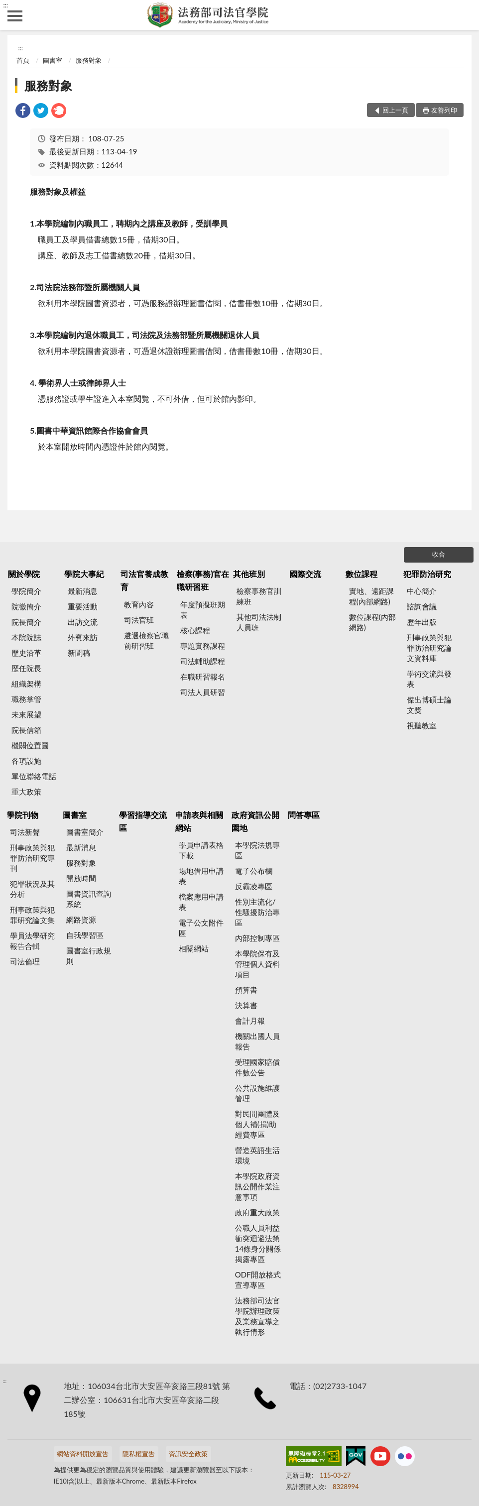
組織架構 (26, 683)
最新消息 (83, 590)
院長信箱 (26, 729)
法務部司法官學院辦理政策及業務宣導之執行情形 (257, 1316)
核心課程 (195, 630)
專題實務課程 (202, 645)
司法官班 (139, 619)
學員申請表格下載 (201, 850)
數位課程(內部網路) (372, 622)
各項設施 (26, 760)
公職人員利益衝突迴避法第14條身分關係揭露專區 (258, 1243)
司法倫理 (25, 961)
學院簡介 (26, 590)
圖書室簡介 (85, 831)
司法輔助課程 (202, 661)
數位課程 (361, 574)
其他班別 (249, 574)
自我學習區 (85, 934)
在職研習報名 (202, 676)
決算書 (246, 1005)
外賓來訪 (83, 637)
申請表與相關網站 (199, 821)
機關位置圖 (30, 745)
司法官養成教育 (144, 580)
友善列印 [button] (444, 110)
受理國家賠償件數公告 (257, 1067)
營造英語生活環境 (257, 1155)
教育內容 (139, 604)
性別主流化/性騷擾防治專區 (257, 912)
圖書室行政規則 (88, 955)
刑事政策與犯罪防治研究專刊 (32, 858)
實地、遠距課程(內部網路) (371, 596)
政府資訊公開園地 (255, 821)
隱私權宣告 (138, 1454)
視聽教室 (422, 725)
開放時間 (81, 878)
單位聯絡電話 (33, 776)
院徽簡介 (26, 606)
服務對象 (89, 60)
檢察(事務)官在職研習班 (203, 580)
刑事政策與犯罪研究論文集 (32, 915)
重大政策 (26, 791)
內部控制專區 (257, 937)
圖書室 (52, 60)
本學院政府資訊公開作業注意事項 (257, 1186)
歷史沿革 (26, 652)
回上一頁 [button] (395, 110)
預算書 (246, 989)
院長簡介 (26, 621)
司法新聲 (25, 831)
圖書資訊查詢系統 (88, 899)
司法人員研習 (202, 692)
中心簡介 (422, 590)
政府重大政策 (257, 1212)
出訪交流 (83, 621)
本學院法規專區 (257, 850)
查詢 (464, 15)
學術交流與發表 (429, 679)
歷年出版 (422, 621)
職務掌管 (26, 699)
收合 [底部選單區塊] (438, 554)
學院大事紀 (84, 574)
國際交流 (305, 574)
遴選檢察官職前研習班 (146, 640)
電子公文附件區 (201, 927)
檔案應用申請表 (201, 902)
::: (5, 5)
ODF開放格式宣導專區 (258, 1279)
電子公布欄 (253, 870)
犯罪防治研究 (427, 574)
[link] (22, 111)
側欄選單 (14, 15)
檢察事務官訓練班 (259, 596)
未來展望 (26, 714)
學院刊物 (22, 814)
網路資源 (81, 919)
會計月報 (250, 1020)
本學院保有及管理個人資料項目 (257, 964)
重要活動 (83, 606)
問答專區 (304, 814)
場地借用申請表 (201, 876)
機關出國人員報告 (257, 1041)
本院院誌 (26, 637)
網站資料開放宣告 (83, 1454)
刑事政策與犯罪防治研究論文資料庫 (429, 648)
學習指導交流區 (143, 821)
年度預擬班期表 (202, 609)
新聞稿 (79, 652)
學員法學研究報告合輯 (32, 940)
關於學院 (24, 574)
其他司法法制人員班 (259, 622)
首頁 (22, 60)
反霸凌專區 (253, 886)
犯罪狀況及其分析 (32, 889)
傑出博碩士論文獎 (429, 704)
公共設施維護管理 (257, 1093)
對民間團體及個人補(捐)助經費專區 (257, 1124)
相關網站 (194, 948)
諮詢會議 (422, 606)
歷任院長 (26, 668)
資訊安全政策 (188, 1454)
